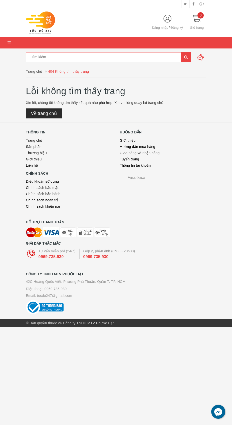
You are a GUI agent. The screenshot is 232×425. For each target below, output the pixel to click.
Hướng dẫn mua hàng (137, 147)
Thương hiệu (36, 153)
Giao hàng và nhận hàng (140, 153)
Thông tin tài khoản (135, 165)
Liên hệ (32, 165)
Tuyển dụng (129, 159)
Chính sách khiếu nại (43, 206)
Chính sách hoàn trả (42, 200)
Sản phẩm (34, 147)
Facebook (136, 177)
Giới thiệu (34, 159)
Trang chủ (34, 140)
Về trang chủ (44, 113)
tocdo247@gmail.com (54, 296)
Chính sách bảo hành (43, 194)
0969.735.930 (51, 257)
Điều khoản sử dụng (42, 181)
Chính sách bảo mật (42, 188)
